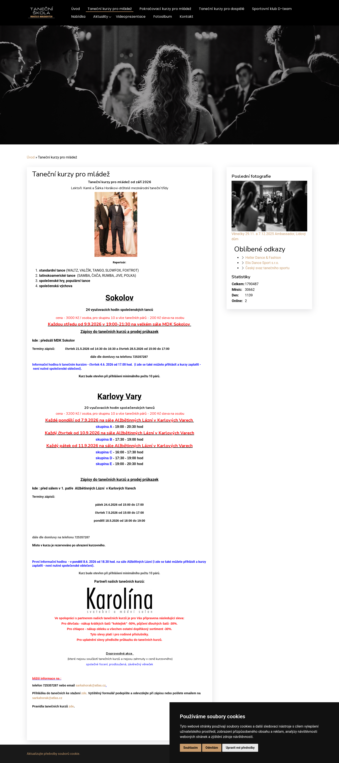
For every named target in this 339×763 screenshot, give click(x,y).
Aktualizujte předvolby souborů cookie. (53, 754)
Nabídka (78, 16)
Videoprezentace (131, 16)
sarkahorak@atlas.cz (91, 685)
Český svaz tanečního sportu (267, 268)
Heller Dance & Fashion (263, 258)
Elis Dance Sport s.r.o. (262, 263)
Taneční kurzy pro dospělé (221, 8)
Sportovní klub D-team (272, 8)
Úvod (75, 8)
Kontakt (186, 16)
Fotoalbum (162, 16)
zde (83, 693)
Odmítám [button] (212, 747)
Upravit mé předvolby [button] (240, 747)
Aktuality (100, 16)
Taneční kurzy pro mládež (110, 8)
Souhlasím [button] (190, 747)
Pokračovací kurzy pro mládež (165, 8)
